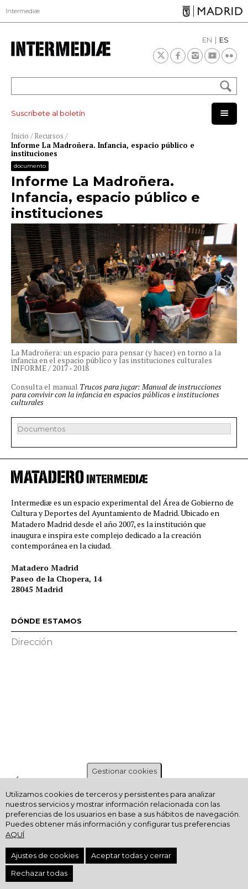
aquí (15, 834)
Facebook (178, 55)
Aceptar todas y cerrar (131, 855)
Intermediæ (23, 11)
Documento (30, 165)
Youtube (212, 55)
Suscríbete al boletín (48, 113)
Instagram (195, 55)
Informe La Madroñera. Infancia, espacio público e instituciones (102, 149)
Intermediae (60, 48)
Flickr (229, 55)
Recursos (49, 136)
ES (224, 39)
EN (207, 39)
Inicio (20, 136)
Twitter (160, 55)
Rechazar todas (39, 873)
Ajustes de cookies (44, 855)
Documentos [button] (41, 428)
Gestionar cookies (124, 770)
